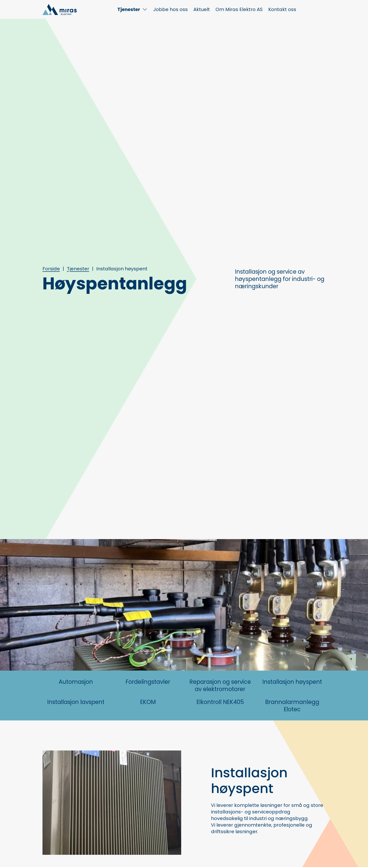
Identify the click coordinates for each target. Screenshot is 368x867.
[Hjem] (59, 9)
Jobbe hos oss (170, 9)
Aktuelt (201, 9)
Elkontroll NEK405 (220, 702)
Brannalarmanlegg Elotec (292, 705)
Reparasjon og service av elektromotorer (220, 685)
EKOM (148, 702)
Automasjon (76, 682)
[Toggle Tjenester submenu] (145, 9)
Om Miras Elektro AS (239, 9)
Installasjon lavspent (75, 702)
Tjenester (128, 9)
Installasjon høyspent (292, 682)
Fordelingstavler (148, 682)
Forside (51, 268)
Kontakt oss (282, 9)
